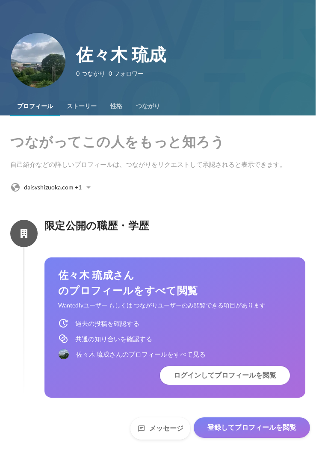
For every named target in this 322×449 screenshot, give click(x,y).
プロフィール (35, 106)
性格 (116, 106)
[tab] (35, 106)
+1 (52, 187)
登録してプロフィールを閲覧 (251, 427)
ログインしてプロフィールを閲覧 (225, 375)
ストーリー (82, 106)
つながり (148, 106)
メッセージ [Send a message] (160, 428)
